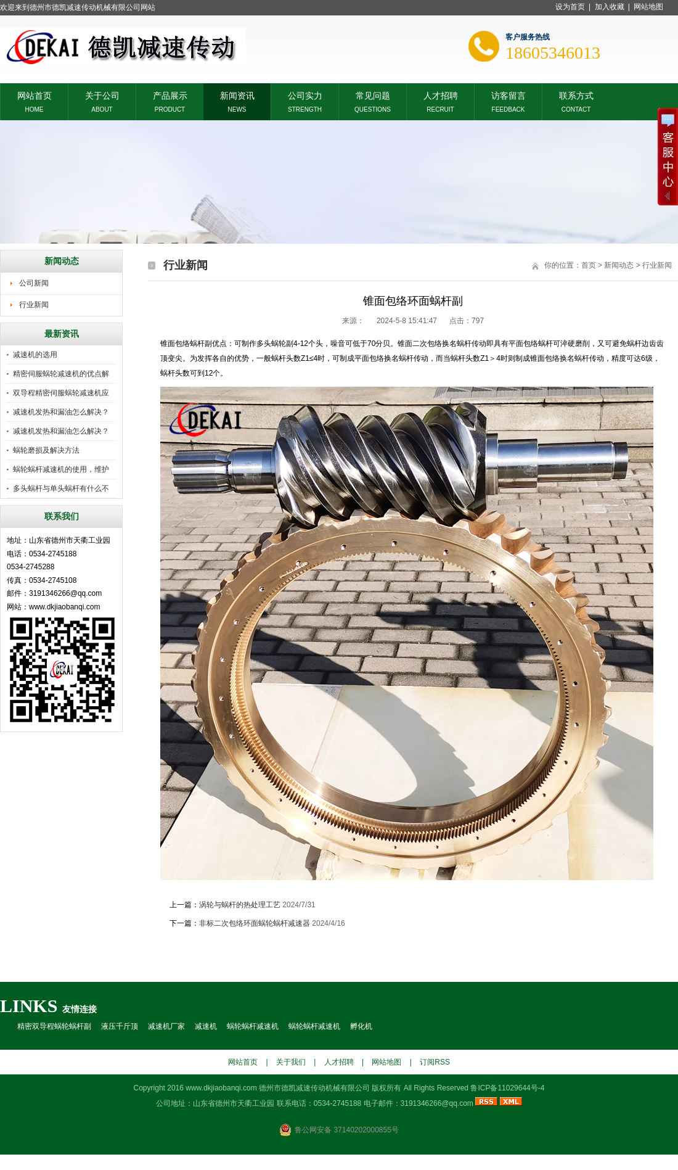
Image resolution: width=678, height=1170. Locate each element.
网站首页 (34, 95)
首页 (588, 265)
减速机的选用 (35, 354)
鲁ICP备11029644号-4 (507, 1088)
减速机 (206, 1026)
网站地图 (648, 6)
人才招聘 (440, 95)
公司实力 (305, 95)
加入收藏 (609, 6)
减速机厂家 (166, 1026)
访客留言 (508, 95)
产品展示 (170, 95)
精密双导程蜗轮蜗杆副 (54, 1026)
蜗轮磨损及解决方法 (46, 450)
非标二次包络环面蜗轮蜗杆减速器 (254, 923)
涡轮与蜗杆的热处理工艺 (240, 904)
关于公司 (102, 95)
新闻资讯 (237, 95)
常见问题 (373, 95)
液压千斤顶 (119, 1026)
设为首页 (570, 6)
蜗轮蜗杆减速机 (253, 1026)
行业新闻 (34, 304)
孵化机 (361, 1026)
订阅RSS (435, 1062)
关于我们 (291, 1062)
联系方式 (576, 95)
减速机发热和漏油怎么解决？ (61, 412)
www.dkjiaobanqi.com (221, 1088)
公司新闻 (34, 283)
